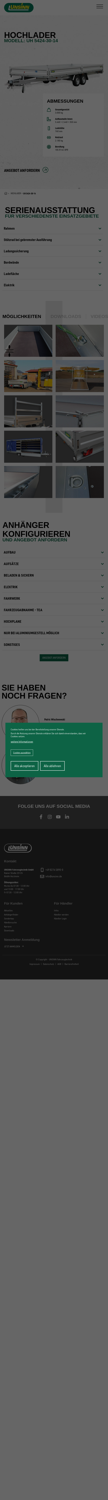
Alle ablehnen (52, 766)
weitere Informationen (22, 741)
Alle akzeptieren (24, 766)
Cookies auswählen (22, 752)
